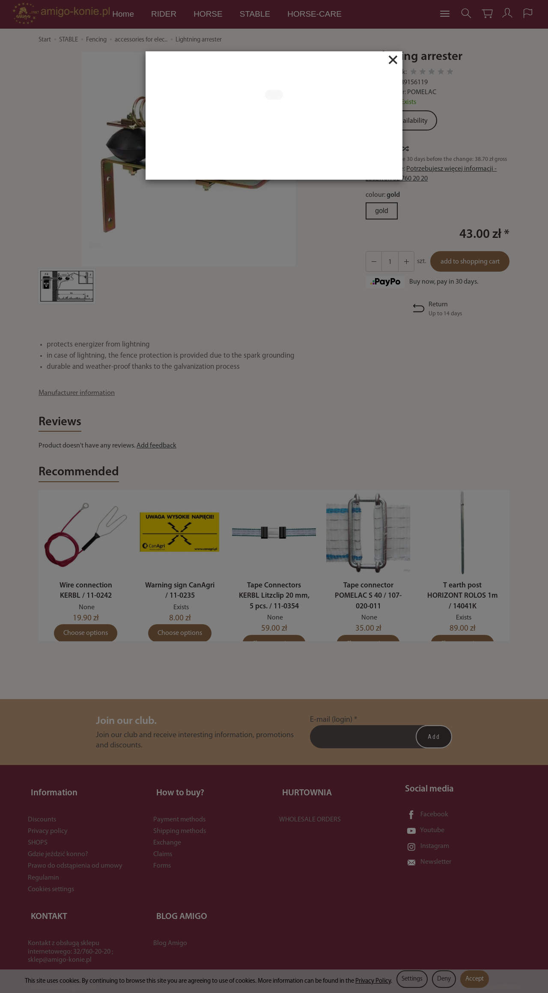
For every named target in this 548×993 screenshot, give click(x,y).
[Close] (393, 59)
